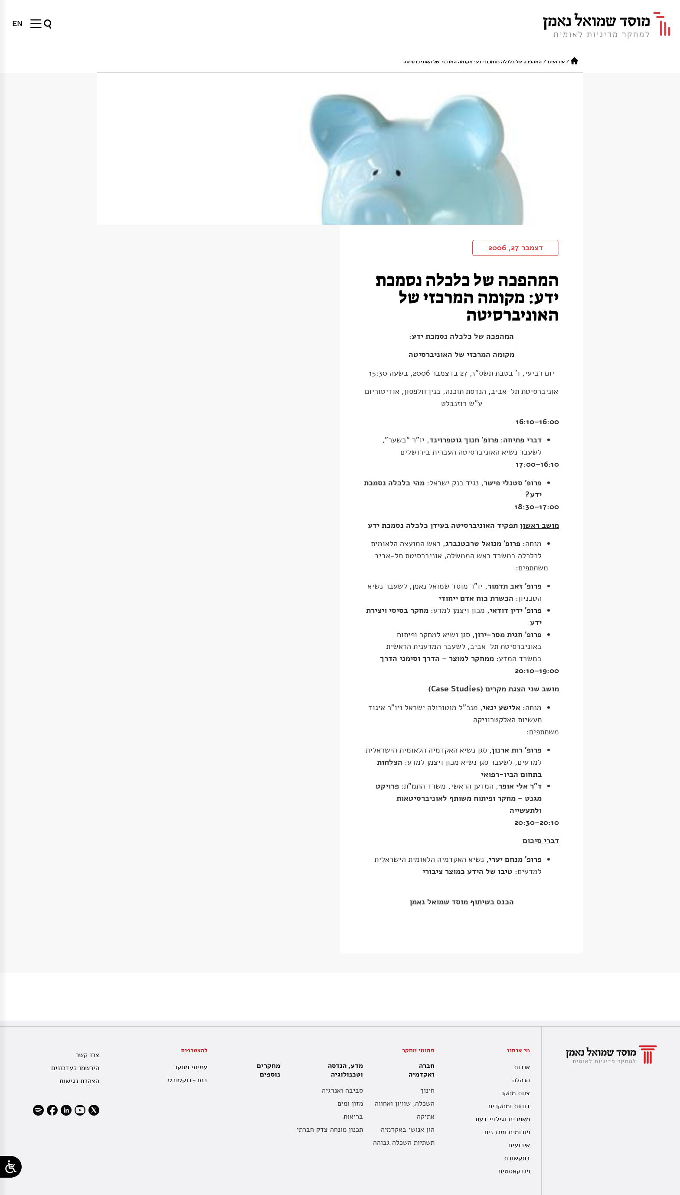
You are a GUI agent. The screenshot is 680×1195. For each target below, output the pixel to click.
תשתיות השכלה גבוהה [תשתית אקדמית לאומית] (404, 1142)
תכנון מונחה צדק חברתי (330, 1129)
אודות (522, 1067)
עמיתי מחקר (190, 1067)
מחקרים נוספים (268, 1070)
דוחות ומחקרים (509, 1106)
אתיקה (426, 1116)
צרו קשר (87, 1055)
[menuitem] (17, 23)
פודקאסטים (514, 1171)
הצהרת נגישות (79, 1081)
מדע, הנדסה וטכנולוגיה (343, 1070)
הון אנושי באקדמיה (408, 1129)
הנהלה (521, 1080)
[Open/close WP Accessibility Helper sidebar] (11, 1167)
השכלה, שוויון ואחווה (405, 1103)
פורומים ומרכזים (507, 1132)
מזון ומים (350, 1103)
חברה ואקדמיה (419, 1070)
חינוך (427, 1090)
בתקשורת (517, 1158)
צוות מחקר (515, 1093)
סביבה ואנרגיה (342, 1090)
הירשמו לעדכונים (75, 1068)
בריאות (353, 1116)
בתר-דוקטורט (187, 1080)
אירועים (556, 61)
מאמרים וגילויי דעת (502, 1119)
